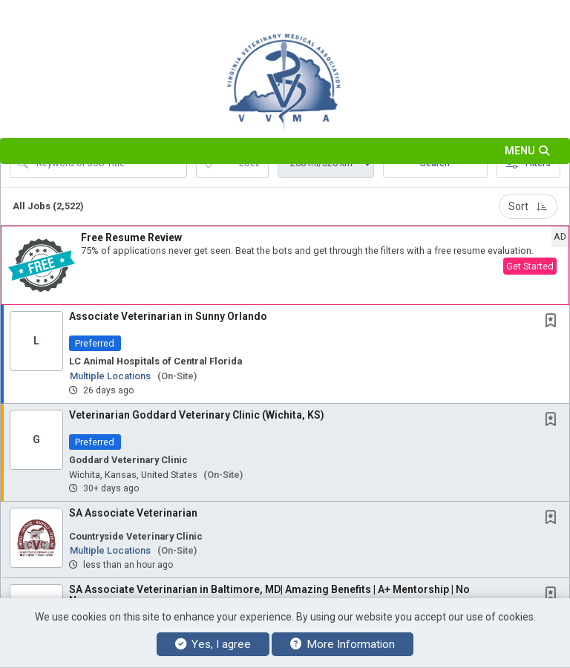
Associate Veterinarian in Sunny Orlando (168, 316)
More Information (342, 644)
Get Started (530, 266)
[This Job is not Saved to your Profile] (553, 322)
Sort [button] (528, 206)
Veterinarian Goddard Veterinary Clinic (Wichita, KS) (196, 415)
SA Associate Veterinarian (133, 513)
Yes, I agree (213, 644)
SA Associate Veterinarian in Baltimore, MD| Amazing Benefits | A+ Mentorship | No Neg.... (269, 594)
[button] (285, 151)
